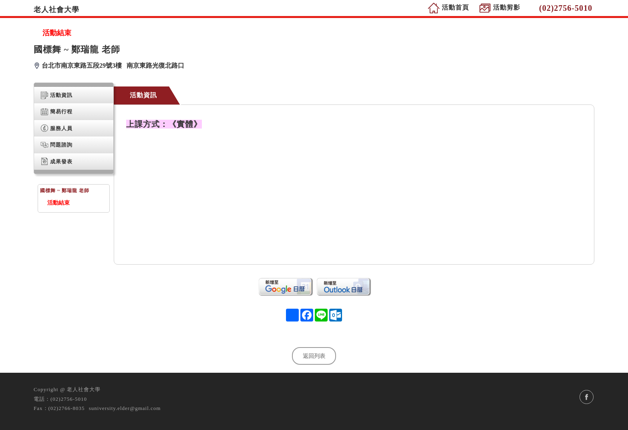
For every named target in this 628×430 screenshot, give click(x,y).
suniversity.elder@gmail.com (125, 408)
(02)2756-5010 (68, 399)
